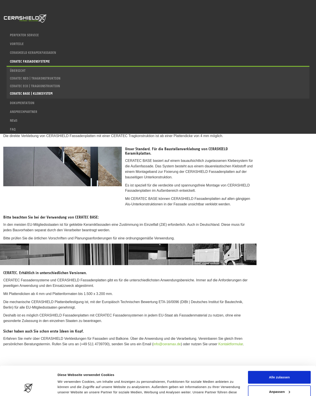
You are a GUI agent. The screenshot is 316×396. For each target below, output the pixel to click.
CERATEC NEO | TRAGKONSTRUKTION (35, 78)
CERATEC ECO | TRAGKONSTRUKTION (35, 86)
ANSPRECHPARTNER (158, 112)
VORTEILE (158, 44)
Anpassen (279, 364)
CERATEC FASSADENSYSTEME (158, 63)
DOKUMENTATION (158, 103)
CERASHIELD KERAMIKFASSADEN (158, 53)
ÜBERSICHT (17, 71)
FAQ (158, 129)
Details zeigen (68, 387)
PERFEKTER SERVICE (158, 35)
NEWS (158, 121)
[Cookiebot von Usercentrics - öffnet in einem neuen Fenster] (28, 387)
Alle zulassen (279, 350)
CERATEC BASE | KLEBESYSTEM (31, 94)
